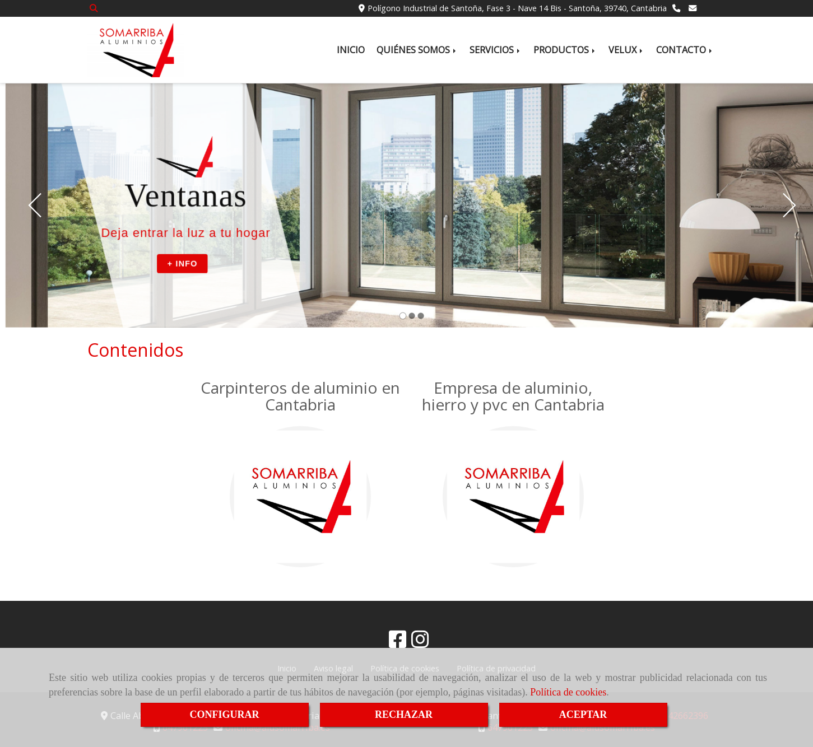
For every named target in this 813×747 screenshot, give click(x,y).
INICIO (351, 50)
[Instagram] (420, 643)
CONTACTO (685, 50)
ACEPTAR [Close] (583, 714)
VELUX (626, 50)
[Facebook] (398, 643)
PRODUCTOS (565, 50)
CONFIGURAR (224, 714)
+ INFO (182, 263)
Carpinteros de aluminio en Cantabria (300, 396)
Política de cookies (568, 692)
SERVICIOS (496, 50)
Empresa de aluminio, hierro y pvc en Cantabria (513, 396)
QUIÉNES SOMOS (417, 50)
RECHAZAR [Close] (404, 714)
